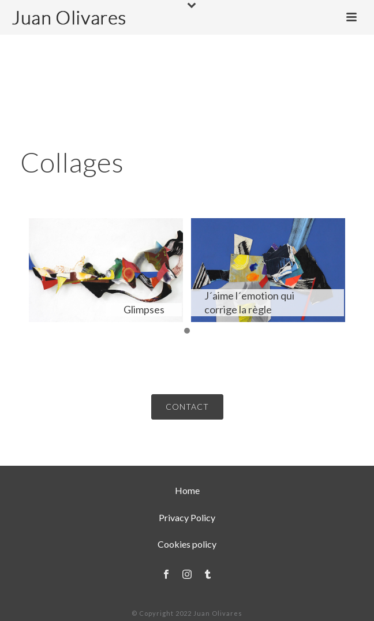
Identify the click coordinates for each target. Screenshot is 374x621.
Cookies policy (187, 543)
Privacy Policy (187, 517)
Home (187, 490)
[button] (187, 331)
